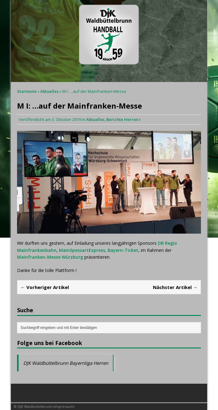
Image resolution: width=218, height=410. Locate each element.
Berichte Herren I (123, 119)
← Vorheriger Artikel (44, 287)
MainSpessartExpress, (82, 250)
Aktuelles (95, 119)
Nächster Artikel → (175, 287)
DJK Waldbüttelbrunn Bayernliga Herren (65, 363)
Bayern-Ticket (123, 250)
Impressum (63, 406)
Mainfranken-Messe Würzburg (50, 257)
